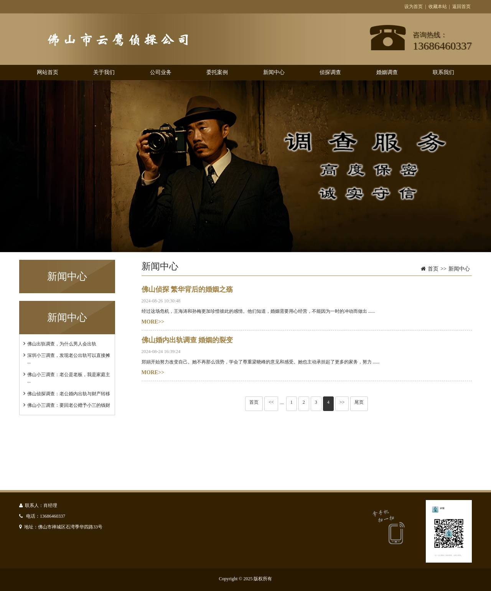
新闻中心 (274, 72)
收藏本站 (437, 6)
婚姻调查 (387, 72)
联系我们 (443, 72)
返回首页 (461, 6)
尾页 (359, 402)
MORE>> (153, 322)
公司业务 (160, 72)
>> (342, 402)
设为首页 (413, 6)
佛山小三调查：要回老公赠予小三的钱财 (68, 405)
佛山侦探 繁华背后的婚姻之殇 (187, 289)
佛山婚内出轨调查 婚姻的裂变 (187, 340)
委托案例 (217, 72)
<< (271, 402)
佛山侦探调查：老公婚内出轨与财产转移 (68, 393)
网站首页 (47, 72)
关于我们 (104, 72)
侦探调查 (330, 72)
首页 (433, 269)
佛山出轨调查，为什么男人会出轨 (61, 344)
